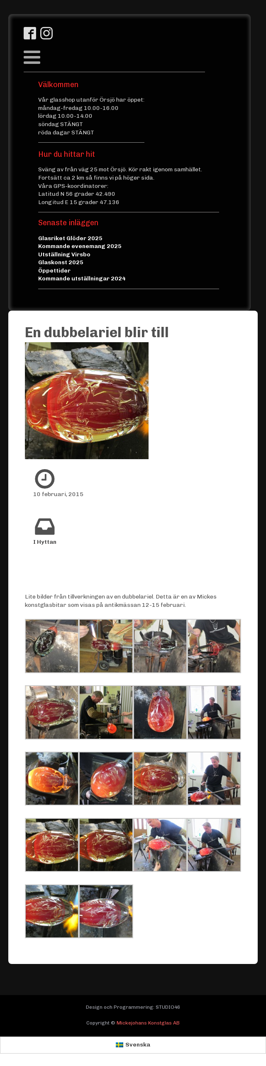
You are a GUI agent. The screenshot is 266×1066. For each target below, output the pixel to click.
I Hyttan (44, 541)
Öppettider (54, 270)
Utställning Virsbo (64, 254)
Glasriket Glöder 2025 (70, 238)
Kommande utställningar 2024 (82, 278)
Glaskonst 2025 (60, 262)
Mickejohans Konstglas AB (148, 1023)
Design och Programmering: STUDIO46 (133, 1007)
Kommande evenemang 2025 (80, 246)
